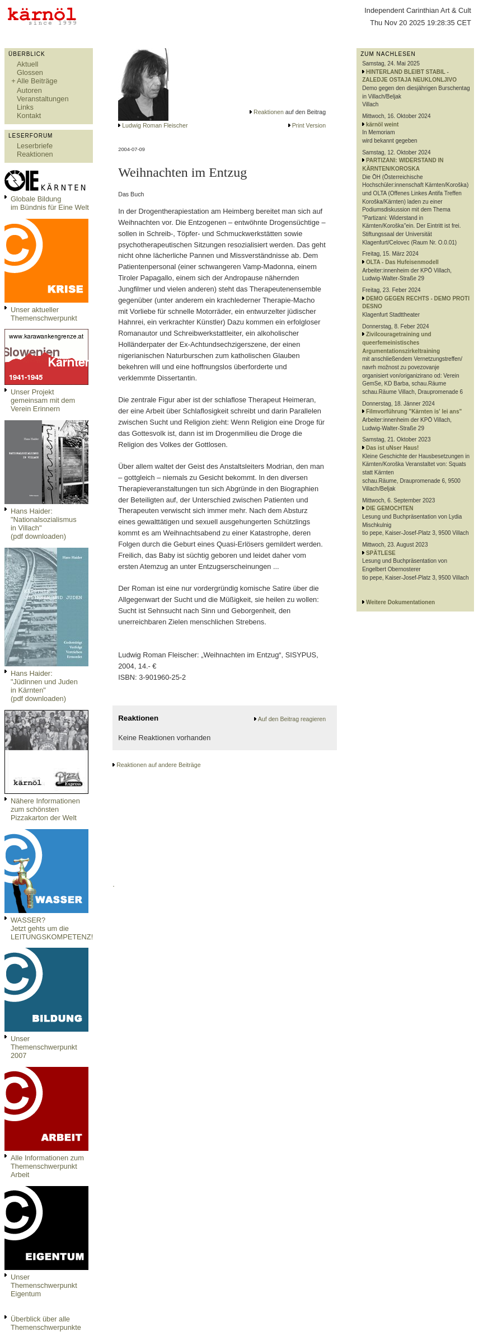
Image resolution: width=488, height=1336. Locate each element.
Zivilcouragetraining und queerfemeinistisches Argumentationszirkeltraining (401, 342)
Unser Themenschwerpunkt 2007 (44, 1047)
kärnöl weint (382, 124)
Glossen (30, 72)
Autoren (29, 90)
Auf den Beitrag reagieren (292, 719)
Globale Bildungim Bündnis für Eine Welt (50, 203)
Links (25, 107)
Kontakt (29, 115)
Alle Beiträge (37, 81)
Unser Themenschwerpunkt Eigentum (44, 1285)
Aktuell (27, 64)
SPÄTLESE (381, 553)
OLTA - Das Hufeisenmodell (402, 262)
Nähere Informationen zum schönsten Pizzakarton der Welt (45, 809)
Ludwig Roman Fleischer (154, 125)
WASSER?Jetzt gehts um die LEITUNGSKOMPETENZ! (52, 928)
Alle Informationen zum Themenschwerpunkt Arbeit (47, 1166)
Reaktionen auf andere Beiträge (158, 764)
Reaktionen (35, 154)
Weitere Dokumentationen (400, 602)
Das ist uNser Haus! (392, 448)
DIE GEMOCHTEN (389, 508)
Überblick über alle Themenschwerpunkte (46, 1323)
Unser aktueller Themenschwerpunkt (44, 313)
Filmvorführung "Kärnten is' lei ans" (414, 411)
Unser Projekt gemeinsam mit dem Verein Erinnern (43, 400)
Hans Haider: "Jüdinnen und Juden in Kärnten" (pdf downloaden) (44, 686)
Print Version (309, 125)
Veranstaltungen (43, 99)
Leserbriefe (35, 146)
